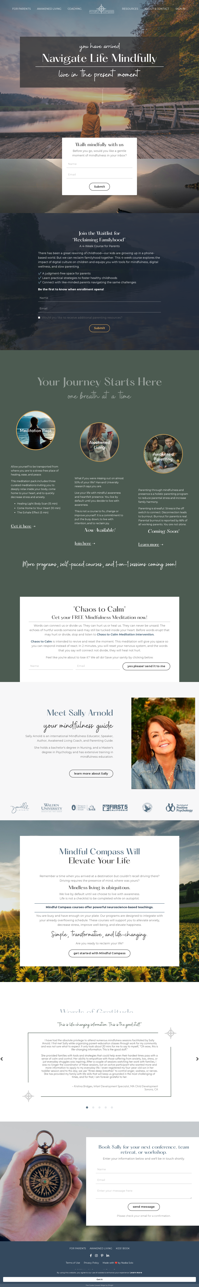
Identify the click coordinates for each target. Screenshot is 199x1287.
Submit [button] (99, 187)
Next (197, 1062)
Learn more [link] (108, 1279)
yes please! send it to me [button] (146, 667)
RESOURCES (130, 8)
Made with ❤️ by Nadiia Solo (118, 1266)
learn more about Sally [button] (91, 775)
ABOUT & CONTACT (156, 8)
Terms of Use (73, 1266)
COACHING (75, 8)
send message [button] (144, 1210)
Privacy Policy (91, 1266)
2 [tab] (93, 1110)
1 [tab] (87, 1110)
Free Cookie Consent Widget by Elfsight (99, 1285)
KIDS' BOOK (123, 1252)
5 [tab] (111, 1110)
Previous (1, 1062)
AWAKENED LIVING (49, 8)
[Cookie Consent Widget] (99, 1281)
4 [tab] (105, 1110)
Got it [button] (163, 1279)
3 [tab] (99, 1110)
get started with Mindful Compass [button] (99, 956)
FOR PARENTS (21, 8)
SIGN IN (180, 8)
